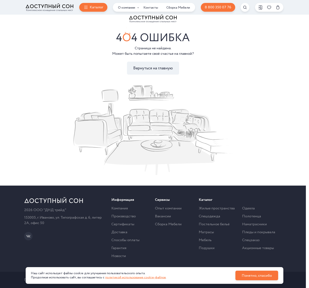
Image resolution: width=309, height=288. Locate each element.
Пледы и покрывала (258, 232)
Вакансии (163, 216)
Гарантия (118, 248)
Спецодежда (209, 216)
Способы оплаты (125, 240)
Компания (119, 208)
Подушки (207, 248)
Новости (118, 256)
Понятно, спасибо (257, 275)
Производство (123, 216)
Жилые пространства (217, 208)
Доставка (119, 232)
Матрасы (206, 232)
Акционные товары (258, 248)
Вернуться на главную (153, 68)
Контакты (150, 7)
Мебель (205, 240)
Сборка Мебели (178, 7)
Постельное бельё (214, 224)
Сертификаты (122, 224)
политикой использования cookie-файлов (135, 277)
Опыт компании (168, 208)
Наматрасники (254, 224)
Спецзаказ (251, 240)
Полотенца (251, 216)
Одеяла (248, 208)
